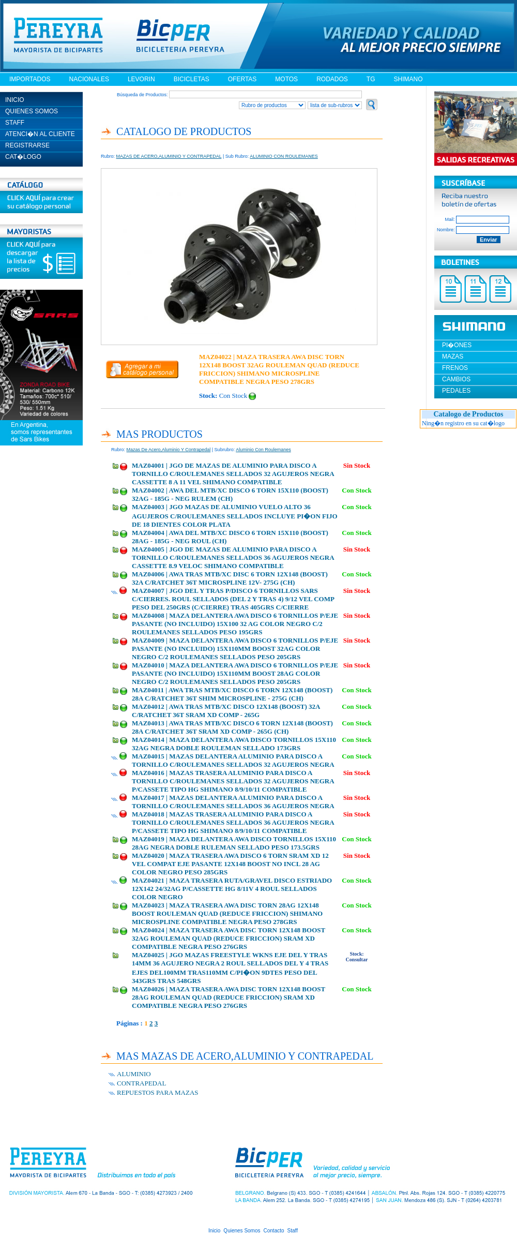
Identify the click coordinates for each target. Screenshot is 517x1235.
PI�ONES (457, 345)
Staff (292, 1230)
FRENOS (455, 367)
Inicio (214, 1230)
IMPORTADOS (30, 79)
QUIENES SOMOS (31, 111)
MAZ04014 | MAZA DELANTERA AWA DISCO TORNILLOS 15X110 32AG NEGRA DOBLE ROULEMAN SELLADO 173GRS (234, 744)
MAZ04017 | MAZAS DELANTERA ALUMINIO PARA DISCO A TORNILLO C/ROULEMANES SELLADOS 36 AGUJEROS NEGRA (233, 802)
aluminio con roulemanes (263, 449)
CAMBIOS (456, 379)
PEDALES (456, 390)
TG (371, 79)
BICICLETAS (191, 79)
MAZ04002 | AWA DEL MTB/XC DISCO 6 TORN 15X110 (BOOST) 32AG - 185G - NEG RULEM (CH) (230, 494)
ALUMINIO (134, 1074)
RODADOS (332, 79)
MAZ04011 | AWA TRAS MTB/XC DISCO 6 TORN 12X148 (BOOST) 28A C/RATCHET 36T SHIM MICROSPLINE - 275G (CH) (232, 694)
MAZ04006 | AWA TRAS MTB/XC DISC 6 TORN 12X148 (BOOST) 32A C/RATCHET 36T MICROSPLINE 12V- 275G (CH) (230, 578)
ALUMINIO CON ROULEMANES (284, 156)
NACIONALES (89, 79)
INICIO (14, 99)
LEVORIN (141, 79)
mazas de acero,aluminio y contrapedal (169, 449)
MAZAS (452, 356)
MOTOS (286, 79)
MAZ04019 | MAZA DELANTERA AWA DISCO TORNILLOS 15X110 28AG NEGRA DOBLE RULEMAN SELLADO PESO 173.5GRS (234, 843)
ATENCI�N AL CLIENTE (40, 134)
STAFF (14, 122)
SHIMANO (407, 79)
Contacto (274, 1230)
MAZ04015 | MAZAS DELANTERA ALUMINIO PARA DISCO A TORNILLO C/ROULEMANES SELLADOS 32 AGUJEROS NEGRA (233, 760)
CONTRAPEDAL (141, 1083)
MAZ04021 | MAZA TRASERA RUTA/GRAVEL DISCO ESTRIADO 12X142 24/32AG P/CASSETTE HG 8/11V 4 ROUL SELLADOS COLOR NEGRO (232, 888)
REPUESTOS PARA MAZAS (158, 1092)
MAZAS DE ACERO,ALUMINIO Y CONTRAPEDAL (169, 156)
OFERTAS (242, 79)
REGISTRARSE (27, 145)
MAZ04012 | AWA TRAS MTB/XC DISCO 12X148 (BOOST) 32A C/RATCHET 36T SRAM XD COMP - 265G (226, 711)
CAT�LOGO (23, 156)
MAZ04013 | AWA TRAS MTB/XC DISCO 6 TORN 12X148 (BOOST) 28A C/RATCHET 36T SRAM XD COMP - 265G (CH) (232, 727)
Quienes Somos (241, 1230)
